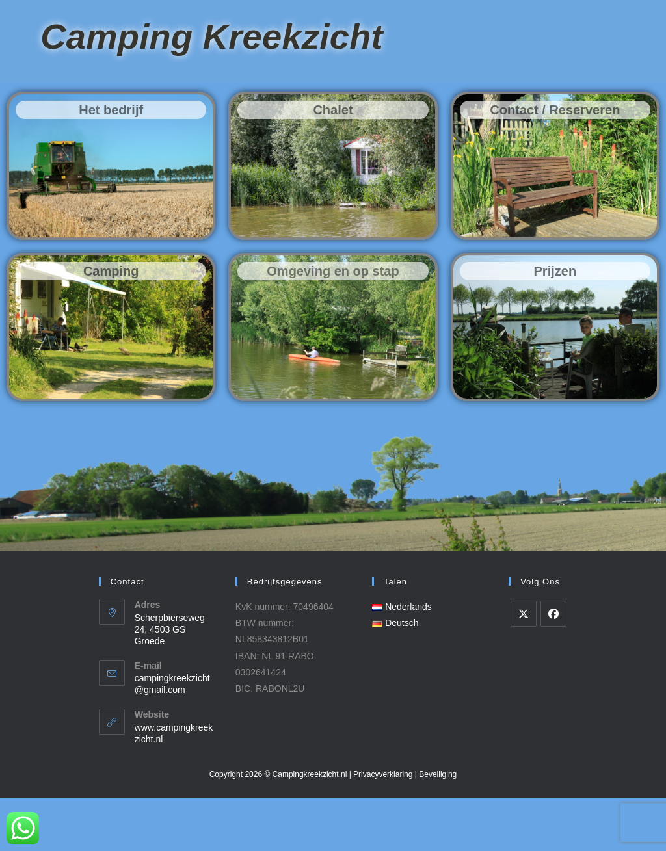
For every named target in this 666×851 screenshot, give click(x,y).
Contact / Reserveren (555, 163)
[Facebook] (553, 667)
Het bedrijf (111, 163)
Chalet (333, 163)
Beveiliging (438, 827)
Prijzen (555, 324)
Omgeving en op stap (333, 324)
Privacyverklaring (382, 827)
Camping (111, 324)
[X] (524, 667)
